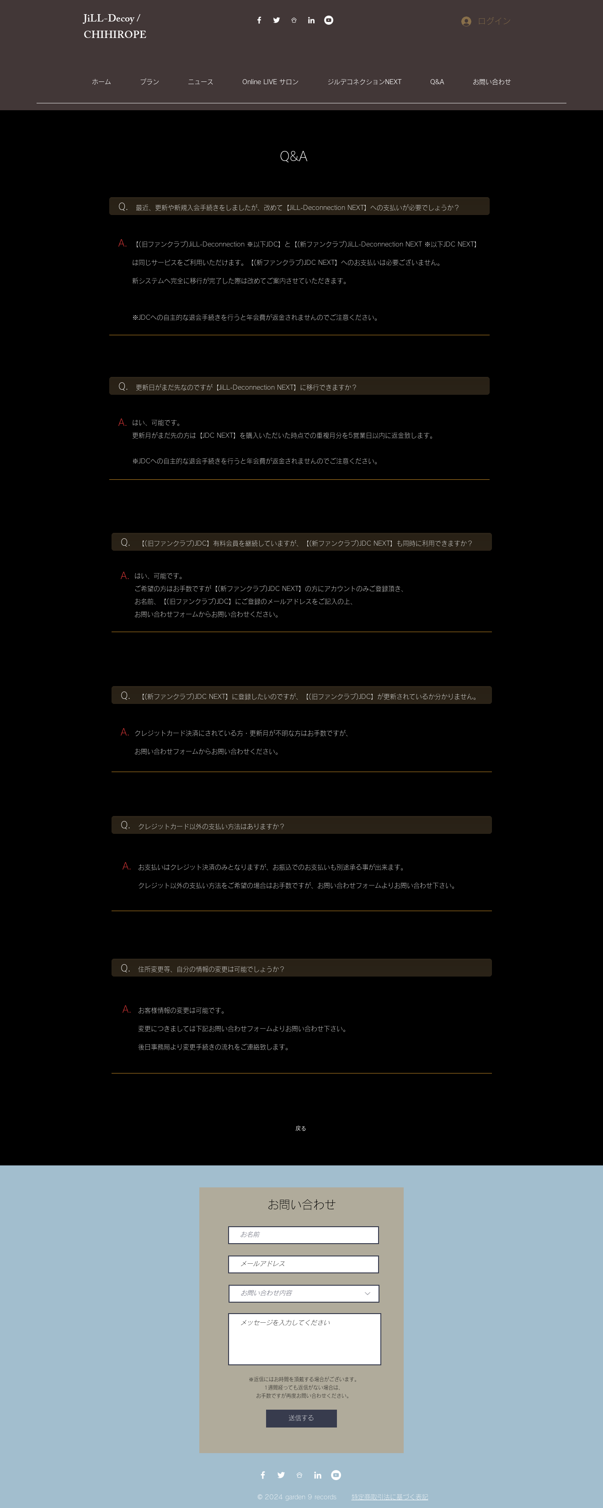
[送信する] (301, 1419)
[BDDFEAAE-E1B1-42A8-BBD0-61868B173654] (294, 20)
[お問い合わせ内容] (304, 1294)
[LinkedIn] (311, 20)
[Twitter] (276, 20)
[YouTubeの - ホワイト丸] (328, 20)
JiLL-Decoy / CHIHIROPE (116, 28)
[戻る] (301, 1128)
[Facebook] (259, 20)
